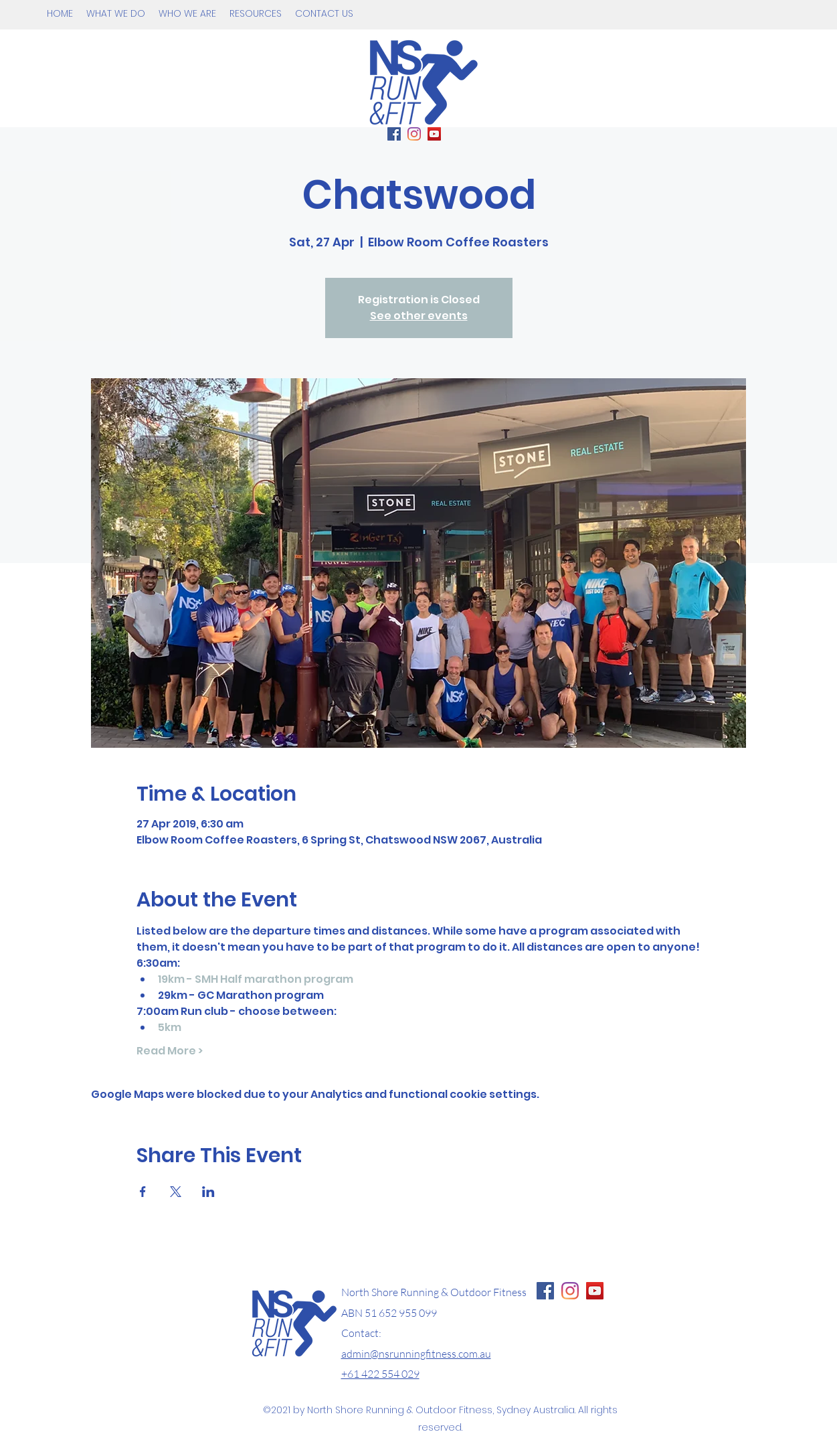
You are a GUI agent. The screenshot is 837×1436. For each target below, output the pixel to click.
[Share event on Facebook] (142, 1191)
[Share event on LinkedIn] (208, 1191)
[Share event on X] (175, 1191)
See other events (419, 315)
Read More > (169, 1051)
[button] (116, 13)
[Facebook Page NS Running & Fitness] (545, 1290)
